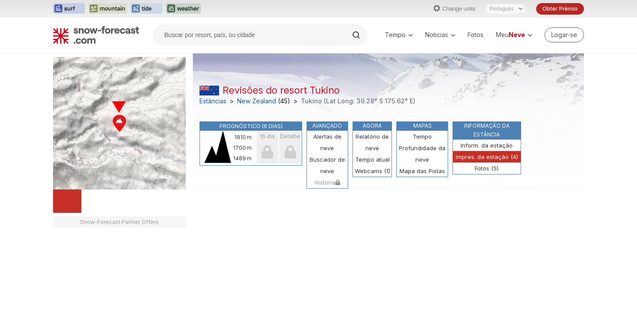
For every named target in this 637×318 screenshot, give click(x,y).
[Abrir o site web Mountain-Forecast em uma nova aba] (107, 9)
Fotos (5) (487, 168)
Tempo (399, 34)
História (327, 182)
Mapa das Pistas (422, 170)
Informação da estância (487, 130)
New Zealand (256, 101)
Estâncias (213, 101)
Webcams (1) (372, 170)
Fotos (476, 34)
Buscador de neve (327, 165)
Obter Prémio (560, 8)
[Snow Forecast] (96, 35)
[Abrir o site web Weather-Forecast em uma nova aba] (183, 9)
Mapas (422, 125)
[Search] (357, 35)
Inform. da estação (486, 145)
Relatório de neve (372, 142)
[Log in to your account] (564, 34)
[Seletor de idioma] (506, 9)
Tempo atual (372, 159)
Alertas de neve (327, 142)
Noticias (440, 34)
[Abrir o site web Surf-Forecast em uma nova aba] (69, 9)
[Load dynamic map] (67, 201)
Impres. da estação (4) (487, 156)
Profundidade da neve (422, 153)
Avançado (327, 125)
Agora (372, 125)
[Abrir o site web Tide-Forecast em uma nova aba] (146, 9)
